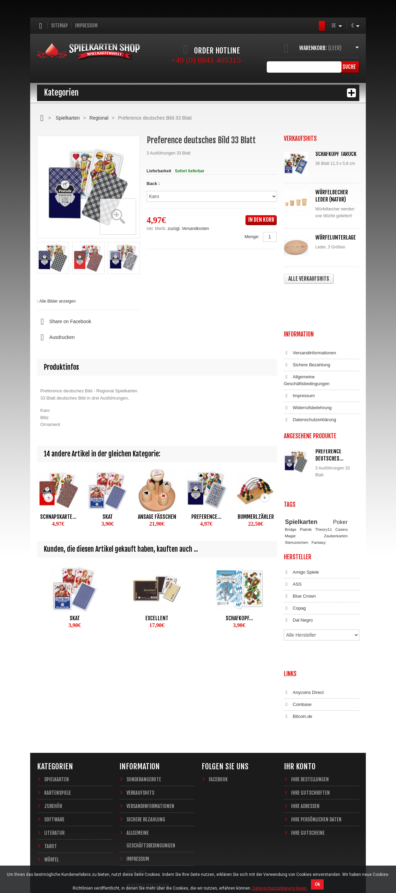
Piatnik (306, 478)
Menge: (251, 236)
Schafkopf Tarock (336, 153)
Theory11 (323, 478)
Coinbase (298, 631)
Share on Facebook (64, 322)
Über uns (136, 792)
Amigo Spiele (301, 521)
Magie (290, 484)
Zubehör (53, 726)
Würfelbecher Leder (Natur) (331, 196)
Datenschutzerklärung (310, 379)
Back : (154, 183)
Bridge (291, 478)
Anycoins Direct (304, 619)
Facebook (218, 699)
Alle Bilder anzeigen (57, 301)
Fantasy (318, 491)
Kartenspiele (57, 712)
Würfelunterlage (335, 237)
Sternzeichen (296, 491)
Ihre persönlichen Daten (316, 739)
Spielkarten (68, 118)
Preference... (206, 516)
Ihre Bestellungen (310, 699)
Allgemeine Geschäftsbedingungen (307, 339)
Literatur (54, 753)
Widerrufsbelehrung (308, 367)
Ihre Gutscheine (308, 753)
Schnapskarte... (58, 516)
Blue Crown (300, 545)
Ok (317, 884)
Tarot (50, 766)
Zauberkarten (336, 484)
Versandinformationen (310, 312)
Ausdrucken (56, 337)
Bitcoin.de (298, 643)
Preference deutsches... (329, 414)
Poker (340, 470)
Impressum (86, 25)
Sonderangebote (144, 699)
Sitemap (59, 25)
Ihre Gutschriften (310, 712)
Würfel (51, 779)
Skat (108, 516)
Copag (295, 557)
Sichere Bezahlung (307, 324)
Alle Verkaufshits (308, 278)
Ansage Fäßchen (157, 516)
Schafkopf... (239, 618)
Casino (341, 478)
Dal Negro (298, 569)
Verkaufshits (140, 712)
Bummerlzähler (256, 516)
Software (54, 739)
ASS (293, 533)
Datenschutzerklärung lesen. (280, 888)
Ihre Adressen (305, 726)
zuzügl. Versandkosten (188, 228)
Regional (98, 118)
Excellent (156, 618)
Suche (349, 66)
